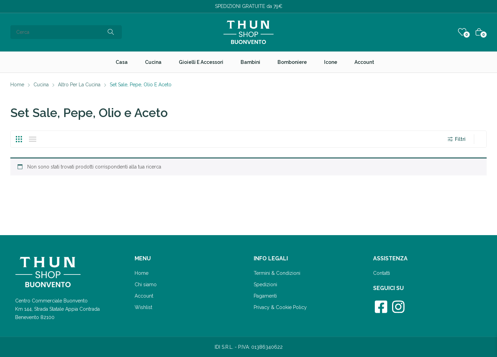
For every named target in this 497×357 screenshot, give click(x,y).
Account (144, 296)
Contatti (381, 273)
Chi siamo (146, 284)
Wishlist (143, 307)
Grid (18, 139)
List (32, 139)
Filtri (456, 139)
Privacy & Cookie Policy (280, 307)
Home (141, 273)
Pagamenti (265, 296)
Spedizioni (265, 284)
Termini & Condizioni (277, 273)
